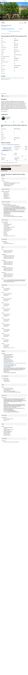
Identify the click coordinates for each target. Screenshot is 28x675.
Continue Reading (4, 111)
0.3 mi (22, 506)
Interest (15, 153)
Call (5, 121)
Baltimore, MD (3, 26)
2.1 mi (22, 510)
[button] (1, 1)
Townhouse (15, 49)
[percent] (25, 159)
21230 (6, 26)
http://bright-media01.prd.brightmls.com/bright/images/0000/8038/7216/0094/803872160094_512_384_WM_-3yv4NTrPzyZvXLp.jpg (15, 363)
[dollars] (19, 159)
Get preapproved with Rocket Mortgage (14, 31)
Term (2, 153)
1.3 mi (22, 516)
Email (22, 121)
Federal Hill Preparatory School (13, 505)
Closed (15, 38)
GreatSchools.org (15, 527)
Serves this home (11, 508)
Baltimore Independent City (18, 54)
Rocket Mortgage (16, 144)
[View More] (3, 73)
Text (14, 121)
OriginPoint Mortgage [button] (10, 144)
